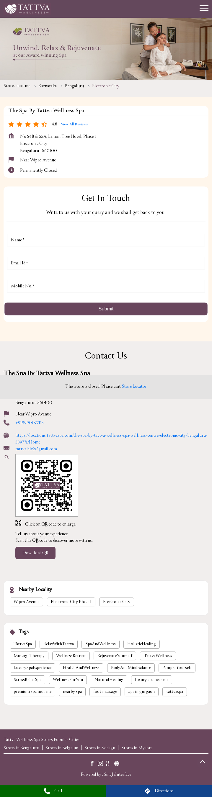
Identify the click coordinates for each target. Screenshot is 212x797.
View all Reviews (74, 124)
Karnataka (47, 86)
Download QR (35, 553)
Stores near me (17, 85)
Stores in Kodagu (99, 747)
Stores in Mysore (136, 747)
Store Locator (134, 386)
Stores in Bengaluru (21, 747)
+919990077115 (29, 422)
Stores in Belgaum (61, 747)
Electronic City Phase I (71, 601)
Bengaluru (74, 86)
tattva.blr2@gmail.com (36, 448)
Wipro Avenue (26, 601)
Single (117, 774)
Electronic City (116, 601)
